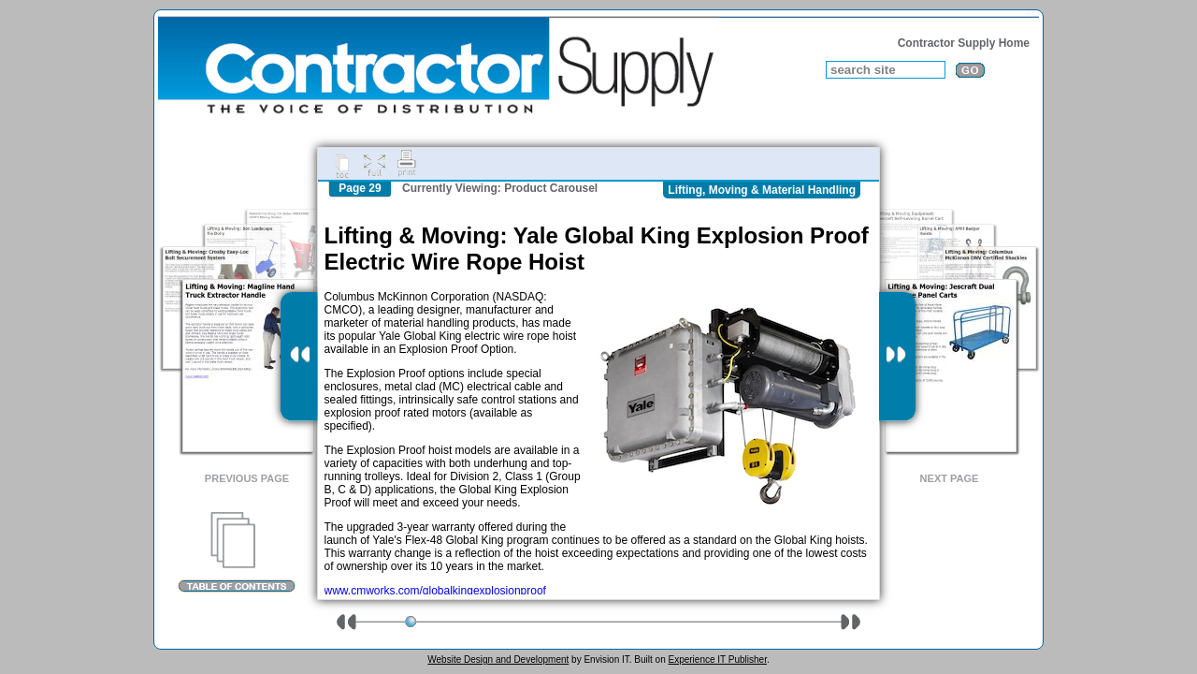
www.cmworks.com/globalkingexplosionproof (435, 590)
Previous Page (247, 478)
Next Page (949, 478)
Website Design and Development (498, 659)
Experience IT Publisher (717, 659)
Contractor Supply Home (964, 43)
